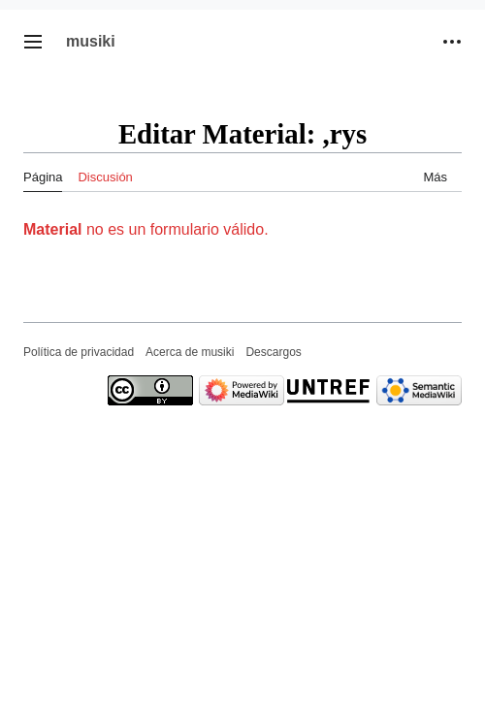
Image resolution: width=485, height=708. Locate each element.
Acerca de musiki (190, 352)
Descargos (273, 352)
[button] (33, 41)
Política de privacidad (78, 352)
